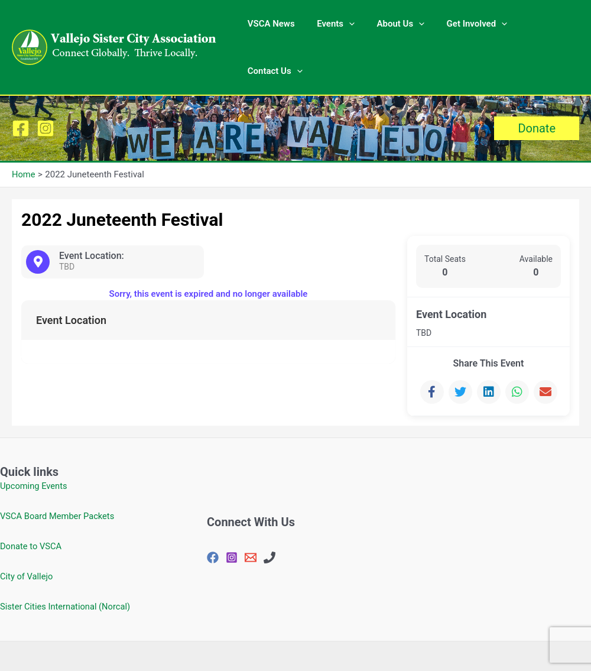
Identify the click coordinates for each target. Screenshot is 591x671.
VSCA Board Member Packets (58, 474)
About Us (396, 26)
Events (335, 26)
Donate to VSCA (31, 505)
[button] (536, 87)
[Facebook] (21, 87)
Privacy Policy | (301, 635)
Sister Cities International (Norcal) (66, 565)
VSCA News (274, 26)
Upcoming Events (34, 444)
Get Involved (467, 26)
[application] (348, 26)
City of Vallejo (27, 535)
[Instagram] (45, 87)
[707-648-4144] (269, 516)
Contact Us (542, 26)
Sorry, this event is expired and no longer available (208, 252)
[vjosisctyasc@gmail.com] (250, 516)
